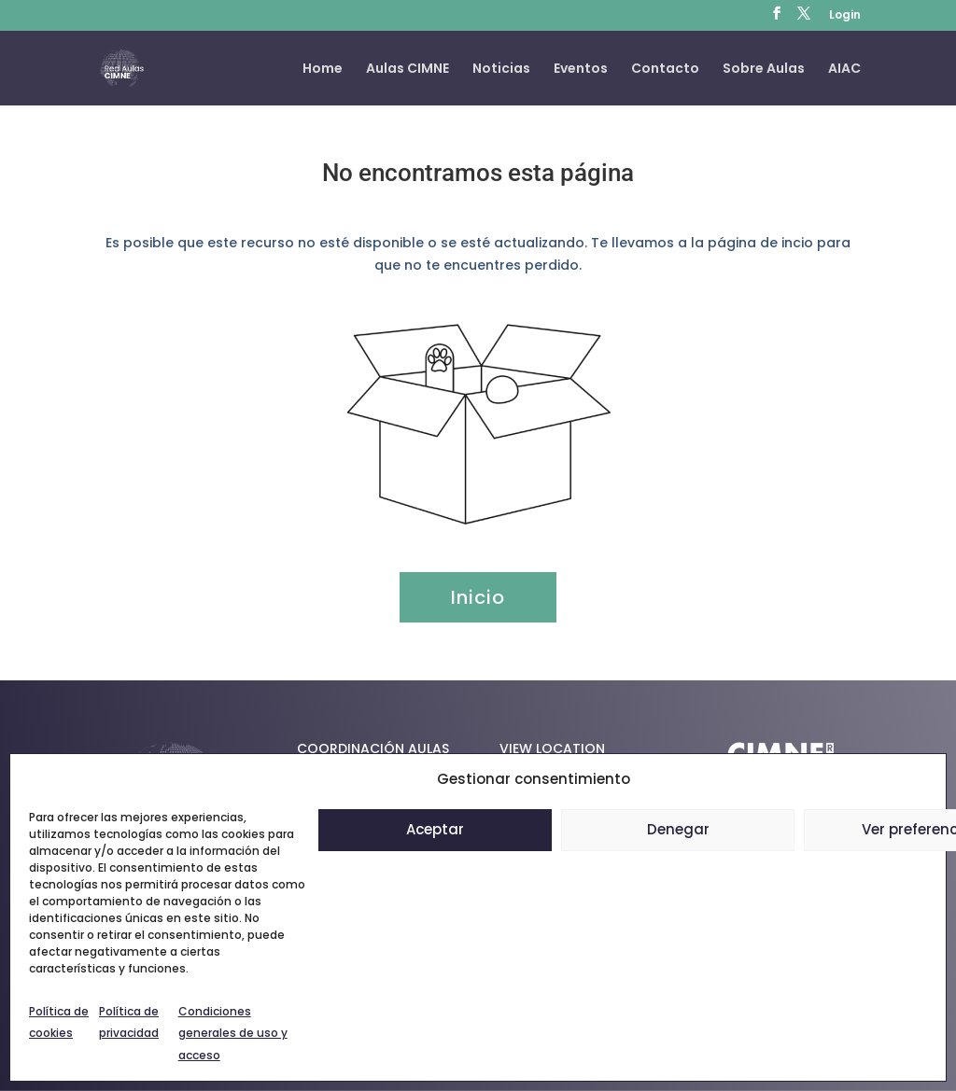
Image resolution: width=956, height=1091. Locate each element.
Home (322, 69)
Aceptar (435, 829)
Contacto (665, 69)
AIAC (844, 69)
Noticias (501, 69)
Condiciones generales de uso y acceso (233, 1033)
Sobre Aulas (764, 69)
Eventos (581, 69)
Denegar (678, 829)
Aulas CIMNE (407, 69)
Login (845, 15)
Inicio (478, 597)
